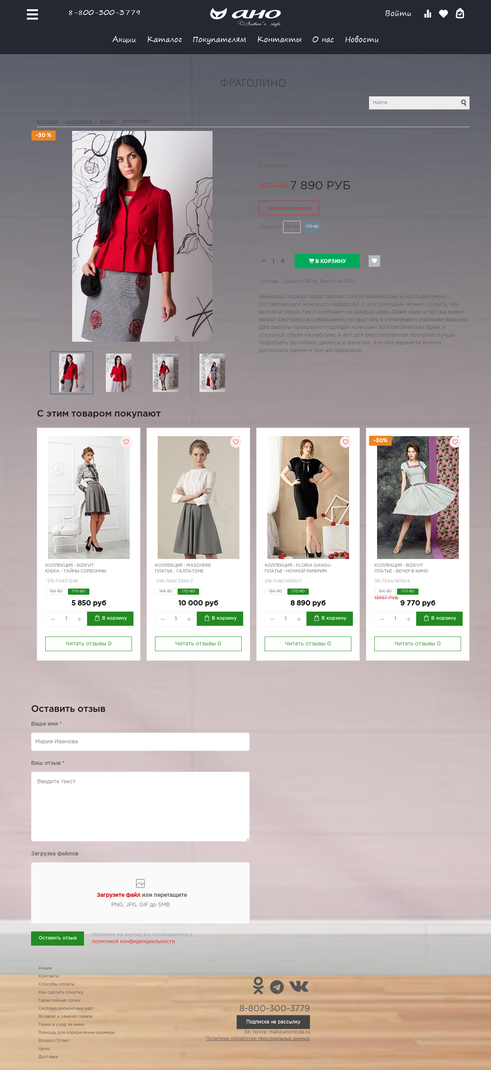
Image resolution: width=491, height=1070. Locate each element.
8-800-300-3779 (104, 12)
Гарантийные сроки (59, 1000)
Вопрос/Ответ (54, 1041)
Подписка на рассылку (273, 1022)
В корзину (327, 261)
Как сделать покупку (61, 992)
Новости (362, 39)
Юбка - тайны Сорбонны (75, 571)
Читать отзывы (89, 644)
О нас (323, 39)
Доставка (48, 1057)
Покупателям (219, 39)
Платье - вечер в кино (401, 571)
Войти (399, 13)
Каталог (164, 39)
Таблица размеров (289, 208)
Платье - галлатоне (179, 571)
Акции (124, 39)
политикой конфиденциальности (133, 941)
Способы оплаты (56, 984)
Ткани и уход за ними (61, 1025)
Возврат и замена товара (65, 1017)
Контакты (279, 39)
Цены (44, 1049)
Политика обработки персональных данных (258, 1039)
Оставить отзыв (58, 938)
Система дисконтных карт (66, 1008)
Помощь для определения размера (76, 1033)
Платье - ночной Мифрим (296, 571)
